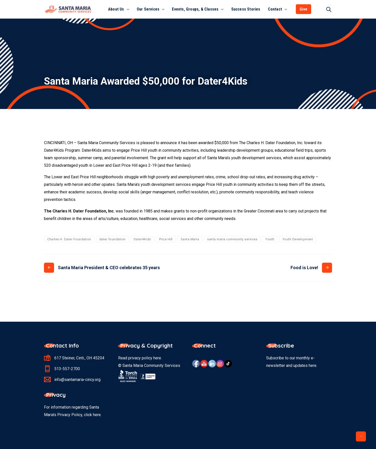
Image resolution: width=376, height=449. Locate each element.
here (157, 358)
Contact (275, 9)
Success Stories (245, 9)
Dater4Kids (142, 239)
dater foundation (112, 239)
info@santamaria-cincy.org (77, 379)
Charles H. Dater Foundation (69, 239)
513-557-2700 (67, 368)
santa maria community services (232, 239)
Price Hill (166, 239)
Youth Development (298, 239)
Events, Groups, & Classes (195, 9)
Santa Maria (190, 239)
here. (97, 414)
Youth (269, 239)
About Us (116, 9)
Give (303, 9)
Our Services (148, 9)
